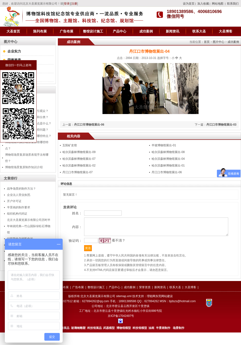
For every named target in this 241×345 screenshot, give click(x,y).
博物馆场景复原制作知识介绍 (24, 167)
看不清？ (110, 251)
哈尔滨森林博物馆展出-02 (78, 165)
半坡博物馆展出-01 (164, 145)
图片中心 (218, 42)
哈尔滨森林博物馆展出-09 (78, 152)
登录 (67, 3)
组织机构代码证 (17, 213)
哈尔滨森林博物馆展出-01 (168, 165)
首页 (207, 42)
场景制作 (178, 340)
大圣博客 (225, 31)
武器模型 (109, 340)
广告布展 (66, 31)
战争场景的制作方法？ (21, 188)
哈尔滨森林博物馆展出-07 (78, 158)
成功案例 (146, 31)
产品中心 (119, 31)
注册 (74, 3)
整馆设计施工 (93, 31)
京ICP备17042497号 (121, 328)
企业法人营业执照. (19, 195)
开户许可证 (14, 201)
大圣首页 (13, 31)
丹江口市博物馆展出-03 (221, 124)
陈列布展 (40, 31)
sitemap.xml (124, 308)
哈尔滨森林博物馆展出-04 (168, 158)
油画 (151, 340)
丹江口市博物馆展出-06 (89, 124)
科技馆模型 (140, 340)
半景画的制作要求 (18, 207)
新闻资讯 (172, 31)
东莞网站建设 (164, 308)
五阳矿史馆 (69, 145)
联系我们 (233, 3)
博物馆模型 (123, 340)
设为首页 (188, 3)
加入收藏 (203, 3)
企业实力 (14, 51)
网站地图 (217, 3)
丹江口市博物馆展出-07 (77, 172)
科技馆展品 (94, 340)
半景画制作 (163, 340)
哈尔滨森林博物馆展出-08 (168, 152)
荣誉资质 (14, 60)
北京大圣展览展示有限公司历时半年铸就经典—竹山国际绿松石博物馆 (28, 226)
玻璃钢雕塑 (78, 340)
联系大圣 (199, 31)
